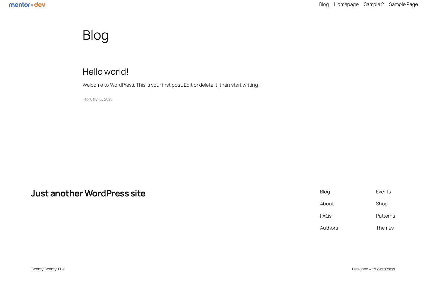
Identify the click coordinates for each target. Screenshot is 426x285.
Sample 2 (374, 4)
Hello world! (106, 71)
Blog (324, 4)
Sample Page (403, 4)
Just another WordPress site (88, 193)
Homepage (346, 4)
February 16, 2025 (97, 99)
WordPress (386, 268)
